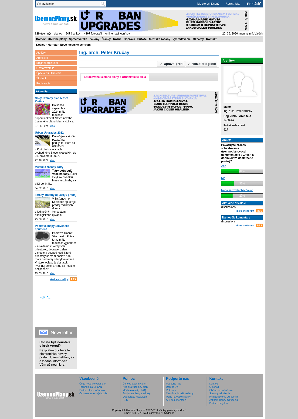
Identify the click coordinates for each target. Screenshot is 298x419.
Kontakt (211, 39)
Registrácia (233, 3)
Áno (223, 166)
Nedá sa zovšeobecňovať (237, 190)
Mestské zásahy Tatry (49, 167)
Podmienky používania (92, 390)
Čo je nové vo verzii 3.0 (92, 383)
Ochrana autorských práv (93, 393)
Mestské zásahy (159, 39)
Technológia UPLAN (90, 386)
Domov (41, 39)
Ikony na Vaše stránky (178, 396)
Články (106, 39)
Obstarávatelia (45, 68)
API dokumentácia (176, 399)
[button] (171, 64)
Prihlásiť (254, 4)
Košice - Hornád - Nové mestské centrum (63, 44)
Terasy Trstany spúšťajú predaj (55, 195)
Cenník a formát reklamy (179, 393)
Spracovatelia (78, 39)
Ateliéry (41, 52)
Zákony (94, 39)
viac (52, 126)
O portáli (214, 386)
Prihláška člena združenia (223, 396)
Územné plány (57, 39)
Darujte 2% (172, 386)
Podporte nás (173, 383)
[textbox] (69, 4)
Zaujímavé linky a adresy (136, 393)
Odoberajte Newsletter (135, 396)
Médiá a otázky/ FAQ (134, 390)
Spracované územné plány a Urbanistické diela (115, 77)
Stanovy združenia (219, 393)
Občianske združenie (221, 390)
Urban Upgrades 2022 (49, 132)
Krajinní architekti (47, 63)
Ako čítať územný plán (135, 386)
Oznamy (198, 39)
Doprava (129, 39)
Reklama (171, 390)
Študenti (41, 78)
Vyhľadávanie (182, 39)
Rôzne (117, 39)
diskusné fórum (245, 211)
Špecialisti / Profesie (48, 73)
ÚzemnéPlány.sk (56, 20)
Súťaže (142, 39)
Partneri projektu (218, 403)
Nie (223, 178)
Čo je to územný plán (134, 383)
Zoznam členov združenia (223, 399)
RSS (73, 279)
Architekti (42, 57)
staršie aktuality (59, 279)
